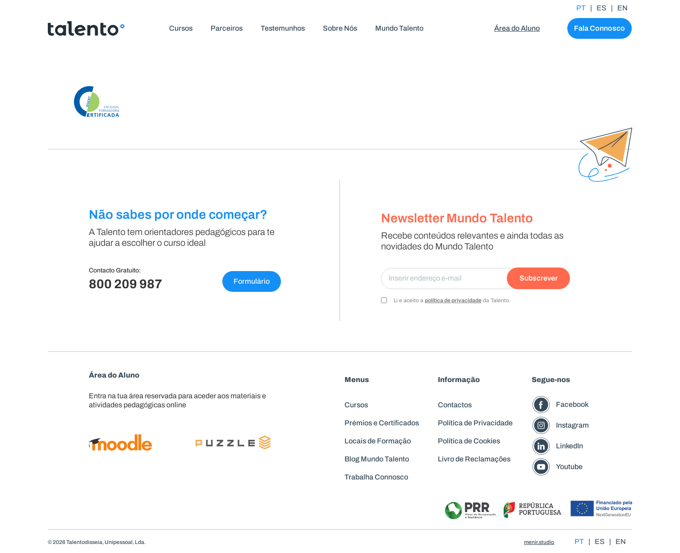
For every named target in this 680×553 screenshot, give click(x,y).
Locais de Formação (378, 441)
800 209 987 (125, 284)
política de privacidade (453, 300)
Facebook (572, 404)
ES (601, 8)
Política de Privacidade (475, 423)
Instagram (572, 425)
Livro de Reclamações (474, 459)
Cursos (356, 405)
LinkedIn (569, 446)
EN (622, 8)
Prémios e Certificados (382, 423)
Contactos (455, 405)
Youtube (569, 466)
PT (581, 8)
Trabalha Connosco (376, 477)
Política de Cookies (469, 441)
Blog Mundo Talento (377, 459)
